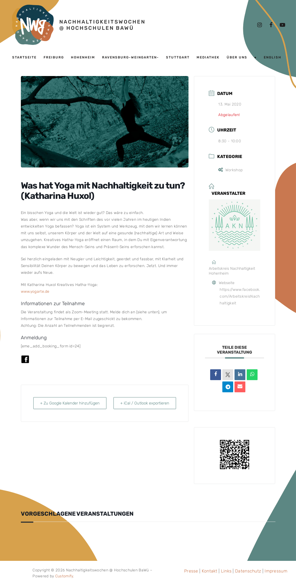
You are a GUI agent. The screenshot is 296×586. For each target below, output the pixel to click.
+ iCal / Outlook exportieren (163, 406)
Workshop (230, 170)
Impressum (276, 571)
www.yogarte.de (35, 291)
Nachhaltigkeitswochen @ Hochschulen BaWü (102, 25)
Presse (191, 571)
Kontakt (209, 571)
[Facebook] (271, 25)
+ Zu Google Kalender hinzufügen (56, 406)
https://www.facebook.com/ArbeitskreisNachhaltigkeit (240, 296)
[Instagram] (260, 25)
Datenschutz (248, 571)
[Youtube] (282, 25)
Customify (64, 576)
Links (226, 571)
